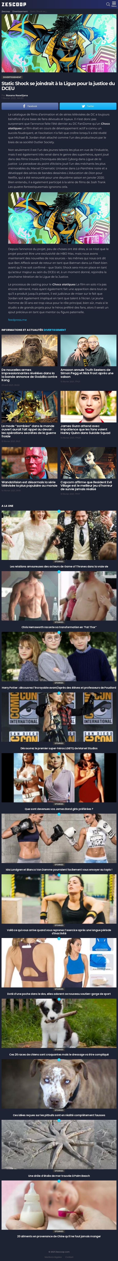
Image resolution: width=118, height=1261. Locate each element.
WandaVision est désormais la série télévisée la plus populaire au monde (29, 484)
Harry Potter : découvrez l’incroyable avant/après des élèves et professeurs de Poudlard (59, 688)
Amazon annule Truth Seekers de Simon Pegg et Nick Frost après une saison (87, 373)
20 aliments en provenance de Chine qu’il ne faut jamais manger (59, 1236)
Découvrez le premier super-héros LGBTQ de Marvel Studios (59, 748)
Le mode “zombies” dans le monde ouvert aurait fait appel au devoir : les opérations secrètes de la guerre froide (29, 431)
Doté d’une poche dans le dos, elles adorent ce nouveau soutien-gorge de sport (59, 994)
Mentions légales (53, 1257)
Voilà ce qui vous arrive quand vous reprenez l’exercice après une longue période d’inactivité (59, 931)
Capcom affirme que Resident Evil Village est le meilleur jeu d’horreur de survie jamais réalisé (86, 485)
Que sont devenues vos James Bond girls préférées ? (59, 809)
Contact (69, 1257)
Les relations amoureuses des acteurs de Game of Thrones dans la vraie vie (59, 566)
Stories (59, 561)
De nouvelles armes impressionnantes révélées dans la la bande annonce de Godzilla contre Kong (29, 375)
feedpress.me (17, 320)
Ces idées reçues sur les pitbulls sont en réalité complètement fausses (59, 1115)
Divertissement (55, 330)
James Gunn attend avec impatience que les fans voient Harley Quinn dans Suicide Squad (85, 429)
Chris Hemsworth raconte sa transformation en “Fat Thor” (59, 627)
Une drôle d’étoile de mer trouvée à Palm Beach (59, 1176)
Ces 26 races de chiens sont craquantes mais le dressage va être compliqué (59, 1054)
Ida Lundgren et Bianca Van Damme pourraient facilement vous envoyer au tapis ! (59, 870)
